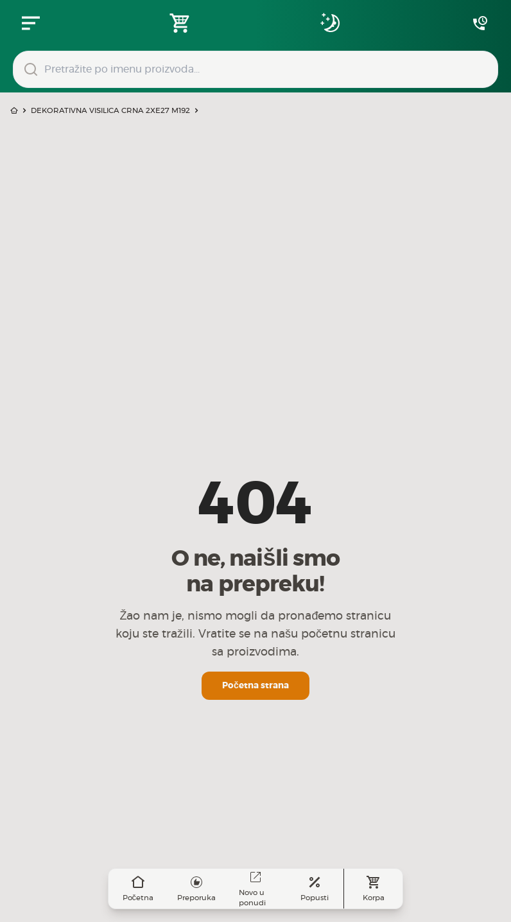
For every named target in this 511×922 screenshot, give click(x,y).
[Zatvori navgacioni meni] (31, 23)
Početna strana (255, 685)
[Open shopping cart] (180, 23)
